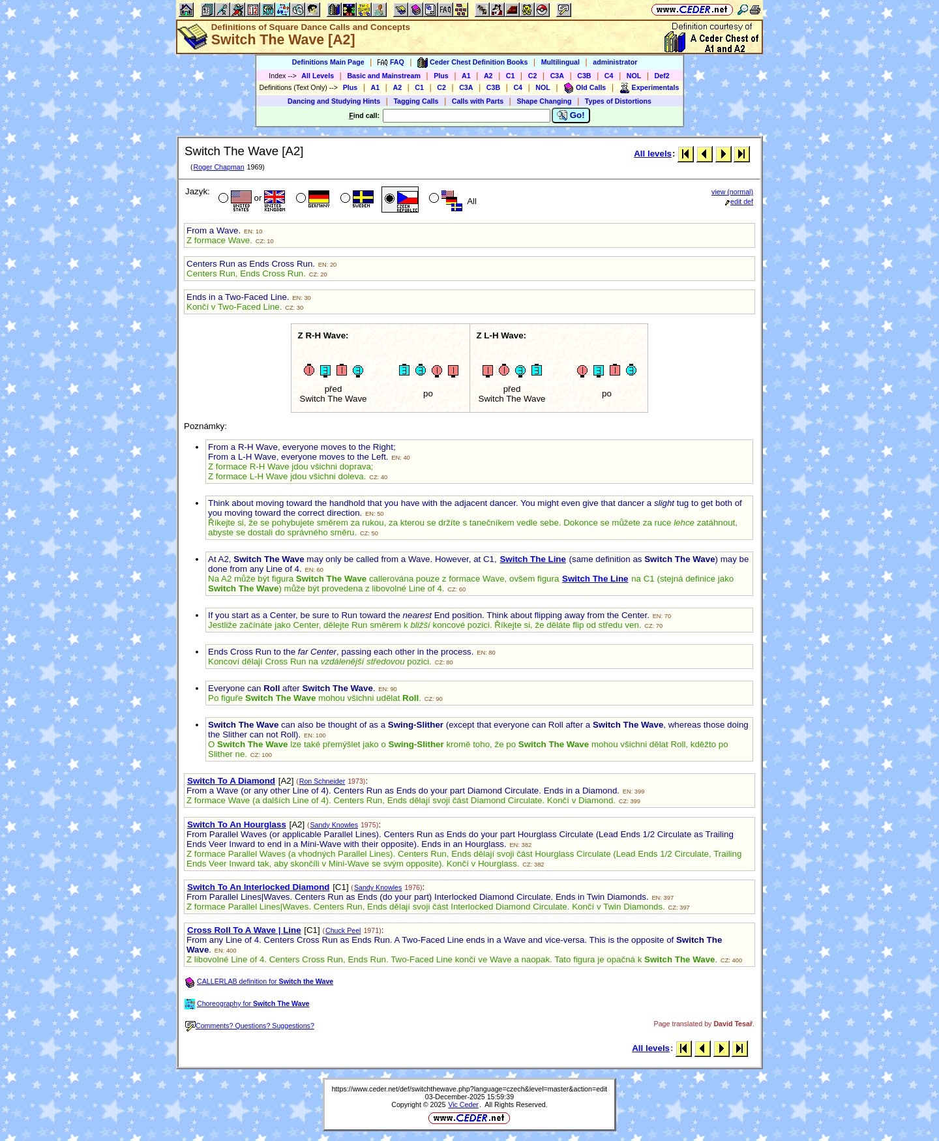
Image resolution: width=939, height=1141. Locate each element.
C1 (510, 76)
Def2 (662, 76)
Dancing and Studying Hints (334, 101)
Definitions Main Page (328, 62)
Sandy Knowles (334, 825)
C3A (557, 76)
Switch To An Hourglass (236, 824)
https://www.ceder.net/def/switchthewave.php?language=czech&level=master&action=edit (470, 1089)
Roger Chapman (218, 167)
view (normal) (732, 192)
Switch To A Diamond (231, 781)
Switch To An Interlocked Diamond (258, 887)
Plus (441, 76)
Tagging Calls (415, 101)
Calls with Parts (477, 101)
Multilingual (560, 62)
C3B (584, 76)
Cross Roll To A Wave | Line (244, 930)
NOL (634, 76)
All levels (653, 153)
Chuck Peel (343, 930)
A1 (466, 76)
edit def (739, 201)
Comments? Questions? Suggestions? (249, 1026)
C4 (609, 76)
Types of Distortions (618, 101)
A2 (488, 76)
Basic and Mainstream (384, 76)
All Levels (317, 76)
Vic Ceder (463, 1104)
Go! (571, 115)
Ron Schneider (322, 781)
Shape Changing (543, 101)
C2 (532, 76)
